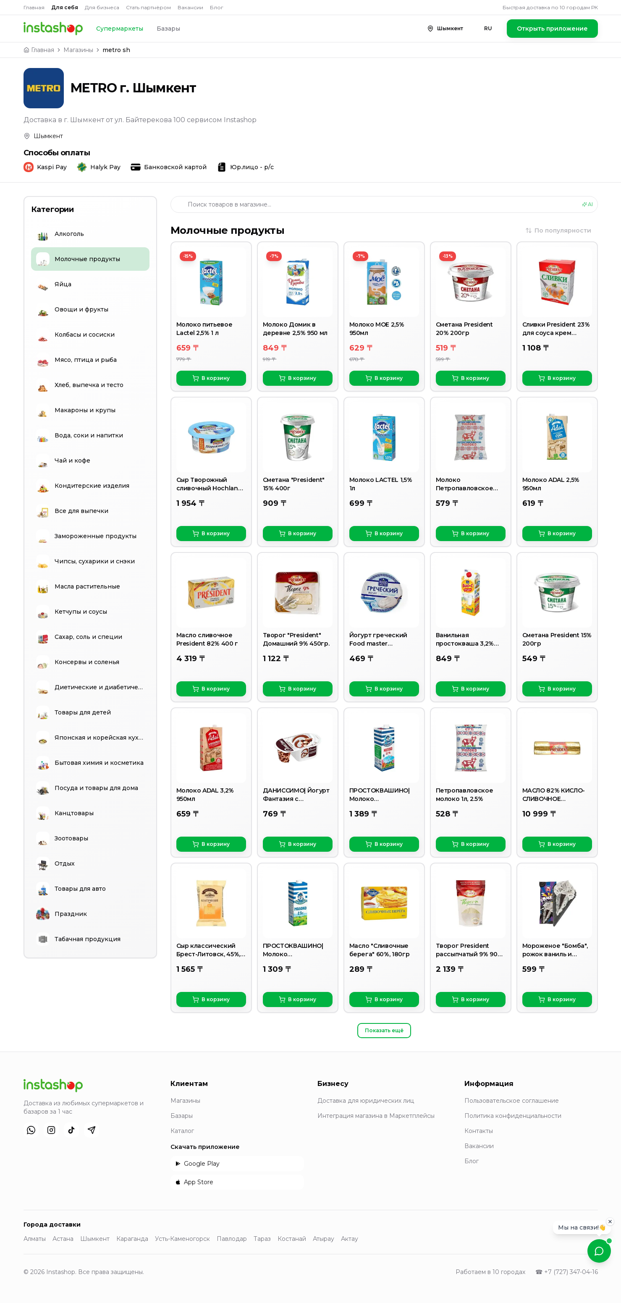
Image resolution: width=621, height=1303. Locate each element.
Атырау (323, 1239)
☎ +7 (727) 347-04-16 (566, 1272)
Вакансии (190, 7)
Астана (62, 1239)
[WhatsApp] (31, 1130)
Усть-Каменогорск (182, 1239)
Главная (34, 7)
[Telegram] (91, 1130)
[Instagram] (51, 1130)
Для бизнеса (102, 7)
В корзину (211, 378)
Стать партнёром (148, 7)
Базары (168, 28)
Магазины (78, 50)
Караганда (132, 1239)
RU (488, 28)
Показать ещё (384, 1030)
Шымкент (95, 1239)
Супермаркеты (119, 28)
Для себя (64, 7)
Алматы (35, 1239)
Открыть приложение (552, 28)
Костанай (292, 1239)
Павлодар (232, 1239)
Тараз (262, 1239)
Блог (216, 7)
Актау (349, 1239)
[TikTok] (71, 1130)
